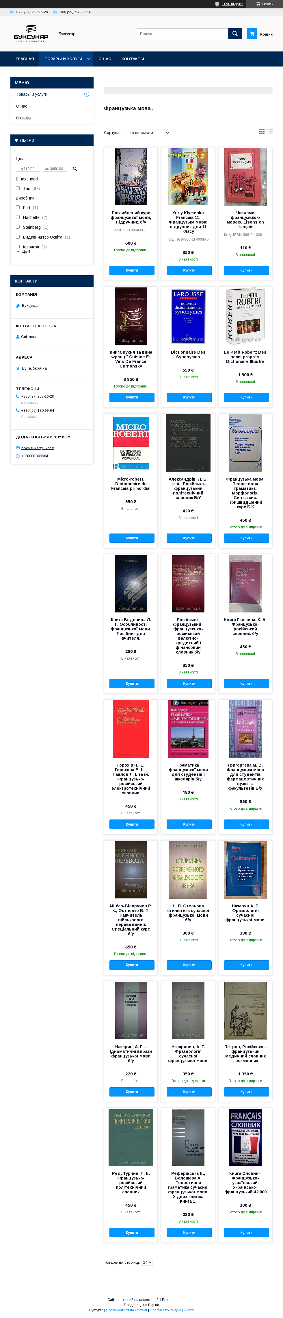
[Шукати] (235, 33)
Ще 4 (25, 251)
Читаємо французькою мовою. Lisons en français (245, 220)
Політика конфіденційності (172, 1310)
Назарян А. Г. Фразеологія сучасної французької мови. (245, 913)
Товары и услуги (63, 59)
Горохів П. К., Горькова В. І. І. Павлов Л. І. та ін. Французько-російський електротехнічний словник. (130, 779)
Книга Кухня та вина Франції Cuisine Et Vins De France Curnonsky (131, 359)
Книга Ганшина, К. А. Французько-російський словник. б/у (245, 626)
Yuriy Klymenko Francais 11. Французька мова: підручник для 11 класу (188, 222)
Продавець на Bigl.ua (141, 1305)
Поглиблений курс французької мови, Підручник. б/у (131, 217)
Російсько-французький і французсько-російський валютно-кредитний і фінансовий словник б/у (188, 635)
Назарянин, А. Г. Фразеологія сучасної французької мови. (188, 1053)
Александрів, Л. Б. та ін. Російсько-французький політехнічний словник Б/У (188, 488)
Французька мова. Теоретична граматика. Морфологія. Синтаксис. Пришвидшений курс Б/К (245, 493)
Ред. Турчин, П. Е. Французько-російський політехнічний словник (131, 1182)
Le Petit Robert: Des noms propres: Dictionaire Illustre (245, 357)
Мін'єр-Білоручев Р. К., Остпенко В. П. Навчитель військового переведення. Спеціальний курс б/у (131, 920)
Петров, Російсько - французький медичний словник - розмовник (245, 1053)
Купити (132, 270)
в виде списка (270, 133)
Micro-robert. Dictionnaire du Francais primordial (130, 484)
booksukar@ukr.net (37, 448)
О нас (104, 59)
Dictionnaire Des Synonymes (188, 354)
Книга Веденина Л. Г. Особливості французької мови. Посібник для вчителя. (131, 628)
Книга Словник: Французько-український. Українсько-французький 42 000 (245, 1182)
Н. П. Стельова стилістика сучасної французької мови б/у (188, 913)
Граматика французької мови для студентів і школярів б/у (188, 772)
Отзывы (23, 118)
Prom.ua (169, 1300)
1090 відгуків (232, 4)
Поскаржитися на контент (126, 1310)
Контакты (133, 59)
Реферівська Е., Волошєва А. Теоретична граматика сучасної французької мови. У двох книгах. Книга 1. (188, 1187)
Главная (25, 59)
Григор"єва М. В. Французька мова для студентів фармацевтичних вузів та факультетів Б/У (245, 777)
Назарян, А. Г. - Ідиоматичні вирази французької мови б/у (131, 1053)
